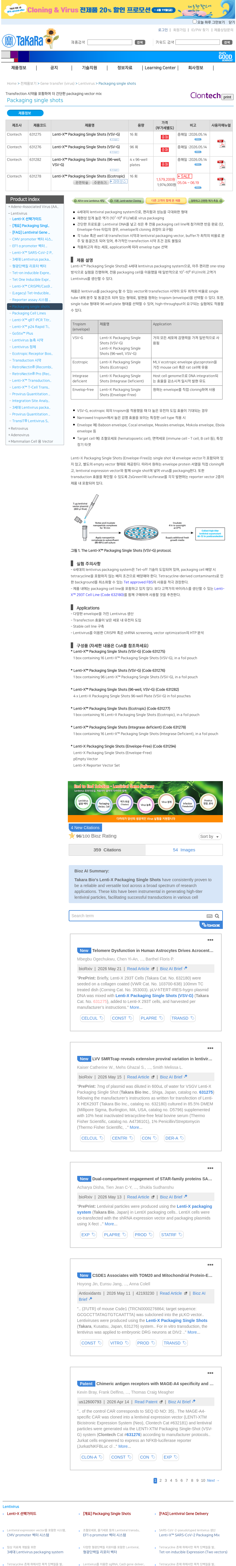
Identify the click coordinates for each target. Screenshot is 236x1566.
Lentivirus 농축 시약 (27, 340)
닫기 (232, 22)
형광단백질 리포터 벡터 (29, 266)
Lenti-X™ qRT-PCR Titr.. (31, 320)
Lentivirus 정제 (24, 347)
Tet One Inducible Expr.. (31, 280)
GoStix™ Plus (22, 333)
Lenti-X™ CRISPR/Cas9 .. (32, 286)
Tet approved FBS (138, 582)
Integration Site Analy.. (31, 401)
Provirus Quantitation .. (31, 394)
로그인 (163, 30)
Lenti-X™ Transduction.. (31, 381)
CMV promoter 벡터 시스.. (32, 239)
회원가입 (179, 30)
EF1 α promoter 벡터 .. (29, 246)
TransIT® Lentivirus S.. (30, 421)
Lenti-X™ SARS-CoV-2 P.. (32, 253)
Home (12, 83)
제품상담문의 (223, 30)
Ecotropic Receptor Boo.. (32, 354)
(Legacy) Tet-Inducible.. (31, 293)
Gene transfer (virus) (57, 83)
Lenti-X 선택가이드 (27, 219)
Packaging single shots (31, 306)
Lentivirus (86, 83)
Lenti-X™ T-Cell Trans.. (31, 387)
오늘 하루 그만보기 (211, 22)
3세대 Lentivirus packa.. (31, 259)
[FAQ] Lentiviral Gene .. (31, 232)
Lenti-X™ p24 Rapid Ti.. (31, 327)
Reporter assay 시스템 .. (31, 300)
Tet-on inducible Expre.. (31, 273)
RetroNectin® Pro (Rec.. (31, 374)
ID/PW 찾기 (200, 30)
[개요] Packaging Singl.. (30, 226)
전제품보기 (28, 83)
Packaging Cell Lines (29, 313)
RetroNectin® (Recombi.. (32, 367)
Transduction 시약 (26, 360)
